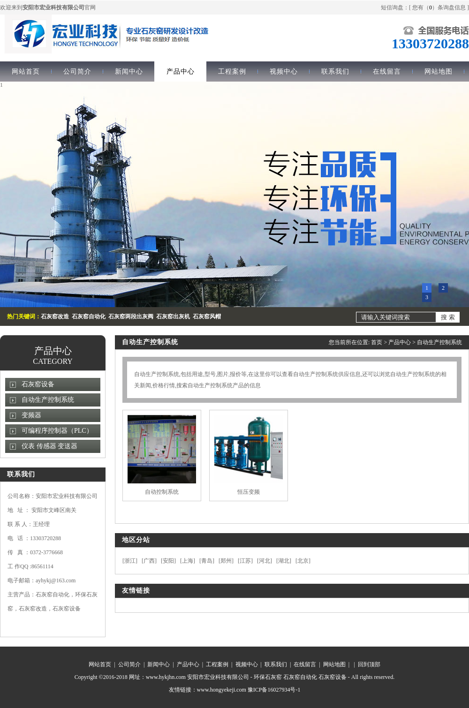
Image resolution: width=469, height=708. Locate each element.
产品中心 (180, 71)
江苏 (245, 560)
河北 (264, 560)
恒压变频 (248, 492)
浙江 (130, 560)
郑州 (226, 560)
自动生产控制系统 (48, 399)
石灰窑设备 (38, 384)
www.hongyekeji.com (221, 689)
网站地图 (438, 71)
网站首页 (100, 664)
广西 (149, 560)
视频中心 (284, 71)
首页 (376, 342)
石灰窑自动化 (300, 677)
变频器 (31, 415)
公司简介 (77, 71)
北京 (303, 560)
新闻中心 (129, 71)
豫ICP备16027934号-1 (274, 689)
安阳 (168, 560)
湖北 (283, 560)
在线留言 (387, 71)
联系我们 (335, 71)
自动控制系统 (162, 492)
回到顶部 (369, 664)
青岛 (206, 560)
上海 (187, 560)
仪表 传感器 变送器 (49, 446)
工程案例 (232, 71)
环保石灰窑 (268, 677)
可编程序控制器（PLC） (57, 430)
